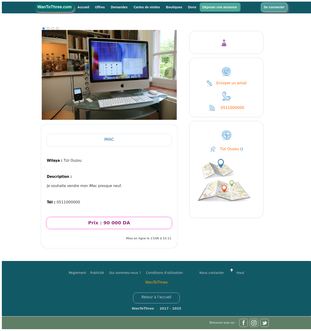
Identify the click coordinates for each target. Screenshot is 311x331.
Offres (100, 7)
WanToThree (156, 282)
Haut (236, 273)
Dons (192, 7)
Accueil (83, 7)
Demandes (120, 7)
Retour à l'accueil (156, 297)
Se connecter (274, 7)
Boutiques (174, 7)
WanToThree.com (54, 7)
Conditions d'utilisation (164, 273)
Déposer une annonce (220, 7)
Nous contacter (211, 273)
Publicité (99, 273)
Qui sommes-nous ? (125, 273)
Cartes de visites (147, 7)
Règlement (77, 273)
